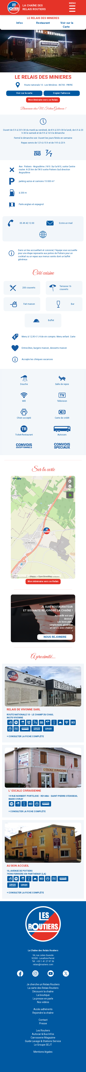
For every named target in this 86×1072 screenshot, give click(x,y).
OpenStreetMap (45, 576)
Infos (19, 22)
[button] (46, 530)
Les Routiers (43, 1030)
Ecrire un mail (66, 223)
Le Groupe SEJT (43, 1044)
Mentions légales (43, 1051)
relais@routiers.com (43, 964)
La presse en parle (43, 998)
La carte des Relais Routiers (43, 988)
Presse (43, 1023)
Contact (43, 1019)
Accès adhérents (43, 1009)
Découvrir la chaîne (43, 991)
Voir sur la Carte (66, 24)
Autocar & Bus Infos (43, 1034)
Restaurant (43, 22)
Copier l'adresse (61, 93)
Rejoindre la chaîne (43, 1012)
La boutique (43, 995)
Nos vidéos (43, 1002)
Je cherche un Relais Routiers (43, 984)
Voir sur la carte (24, 93)
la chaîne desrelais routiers (34, 7)
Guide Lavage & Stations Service (43, 1041)
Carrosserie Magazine (43, 1037)
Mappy (33, 576)
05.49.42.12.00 (27, 223)
